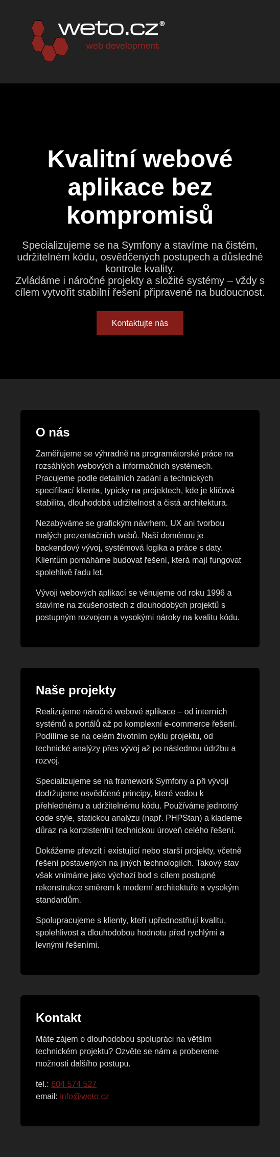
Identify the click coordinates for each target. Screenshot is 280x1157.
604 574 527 (74, 1084)
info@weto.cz (84, 1096)
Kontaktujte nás (140, 323)
